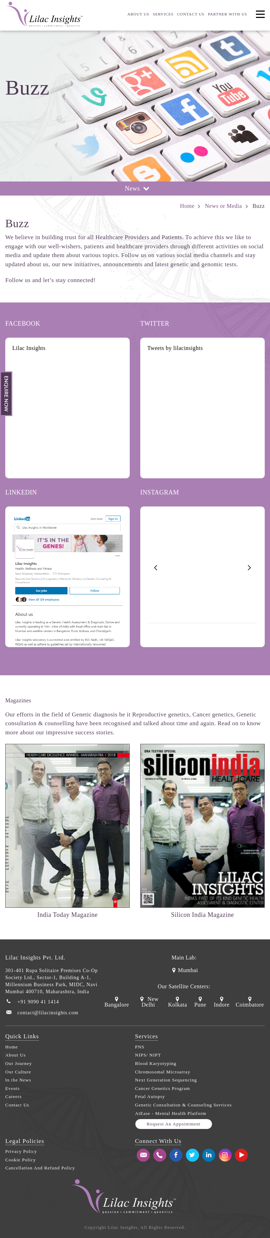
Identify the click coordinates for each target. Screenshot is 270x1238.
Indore (222, 1002)
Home (187, 206)
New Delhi (148, 1002)
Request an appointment (173, 1124)
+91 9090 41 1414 (38, 1001)
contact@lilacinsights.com (48, 1012)
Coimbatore (250, 1002)
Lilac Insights (29, 348)
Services (163, 14)
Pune (200, 1002)
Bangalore (116, 1002)
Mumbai (184, 970)
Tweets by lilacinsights (175, 348)
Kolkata (177, 1002)
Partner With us (227, 14)
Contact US (191, 14)
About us (138, 14)
